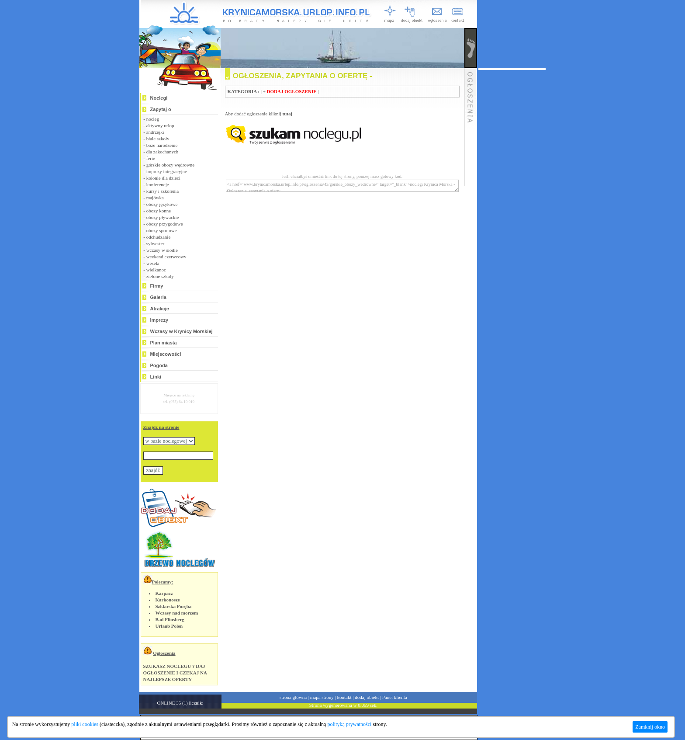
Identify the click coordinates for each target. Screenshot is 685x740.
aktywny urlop (160, 125)
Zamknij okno (650, 727)
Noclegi (159, 98)
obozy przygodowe (164, 223)
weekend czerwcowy (166, 256)
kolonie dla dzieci (163, 178)
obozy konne (158, 210)
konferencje (157, 184)
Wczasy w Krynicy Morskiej (181, 331)
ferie (150, 158)
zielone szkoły (160, 276)
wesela (152, 263)
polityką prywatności (349, 724)
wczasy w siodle (162, 250)
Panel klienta (394, 697)
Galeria (158, 297)
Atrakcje (159, 308)
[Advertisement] (512, 201)
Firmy (156, 285)
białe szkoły (158, 138)
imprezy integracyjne (166, 171)
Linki (156, 376)
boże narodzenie (162, 145)
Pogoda (159, 365)
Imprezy (159, 320)
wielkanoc (156, 269)
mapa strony (322, 697)
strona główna (293, 697)
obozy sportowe (161, 230)
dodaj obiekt (367, 697)
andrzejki (155, 132)
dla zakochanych (162, 151)
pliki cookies (84, 724)
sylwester (155, 243)
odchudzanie (158, 237)
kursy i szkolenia (162, 191)
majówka (155, 197)
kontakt (344, 697)
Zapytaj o (160, 109)
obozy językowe (162, 204)
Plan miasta (163, 342)
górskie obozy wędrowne (170, 164)
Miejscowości (165, 354)
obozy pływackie (162, 217)
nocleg (152, 119)
